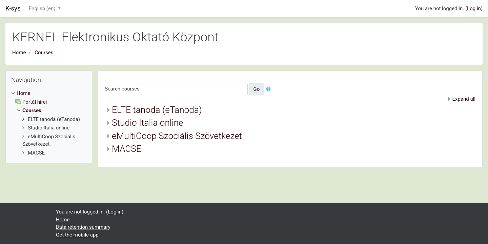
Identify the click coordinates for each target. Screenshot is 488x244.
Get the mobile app (77, 235)
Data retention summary (83, 227)
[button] (269, 89)
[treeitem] (48, 93)
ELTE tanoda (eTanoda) (157, 110)
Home (19, 52)
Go (256, 89)
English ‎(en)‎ (43, 8)
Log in (474, 8)
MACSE (126, 149)
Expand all (463, 99)
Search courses (122, 89)
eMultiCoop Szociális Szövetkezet (177, 136)
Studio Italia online (147, 123)
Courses (44, 52)
